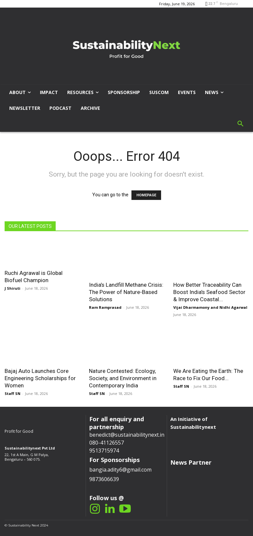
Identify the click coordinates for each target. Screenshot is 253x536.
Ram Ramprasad (105, 307)
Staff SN (12, 393)
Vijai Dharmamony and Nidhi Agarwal (210, 307)
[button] (240, 124)
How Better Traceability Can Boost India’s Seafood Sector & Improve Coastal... (209, 292)
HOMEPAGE (146, 195)
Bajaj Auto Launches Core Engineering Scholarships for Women (40, 378)
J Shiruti (12, 288)
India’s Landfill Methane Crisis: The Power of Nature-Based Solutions (126, 292)
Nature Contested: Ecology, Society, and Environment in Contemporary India (122, 378)
